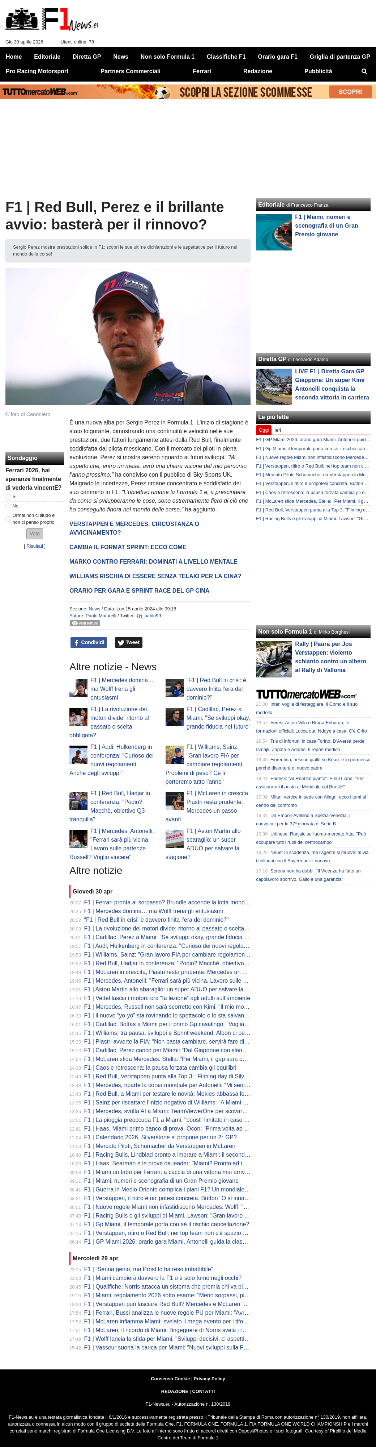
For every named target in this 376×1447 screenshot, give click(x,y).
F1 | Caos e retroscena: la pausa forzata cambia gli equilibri (160, 1068)
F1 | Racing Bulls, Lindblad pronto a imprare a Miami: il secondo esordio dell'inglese (191, 1155)
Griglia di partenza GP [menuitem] (340, 57)
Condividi (88, 642)
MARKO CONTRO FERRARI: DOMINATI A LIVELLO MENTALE (153, 562)
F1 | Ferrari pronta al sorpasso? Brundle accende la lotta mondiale (169, 902)
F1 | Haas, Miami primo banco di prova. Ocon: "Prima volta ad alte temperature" (186, 1128)
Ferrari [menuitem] (202, 71)
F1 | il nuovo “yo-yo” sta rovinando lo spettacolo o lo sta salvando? (169, 1015)
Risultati (34, 546)
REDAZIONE (174, 1391)
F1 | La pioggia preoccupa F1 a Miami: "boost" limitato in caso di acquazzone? (184, 1120)
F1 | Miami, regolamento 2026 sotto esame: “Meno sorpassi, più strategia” (179, 1295)
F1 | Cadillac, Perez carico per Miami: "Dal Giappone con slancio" (168, 1050)
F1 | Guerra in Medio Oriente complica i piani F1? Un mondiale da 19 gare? (180, 1189)
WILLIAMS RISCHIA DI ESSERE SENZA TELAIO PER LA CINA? (155, 576)
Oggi (264, 430)
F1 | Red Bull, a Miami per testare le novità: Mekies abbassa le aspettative (179, 1094)
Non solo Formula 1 (285, 632)
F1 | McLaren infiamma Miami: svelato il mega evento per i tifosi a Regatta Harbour (190, 1321)
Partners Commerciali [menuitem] (131, 71)
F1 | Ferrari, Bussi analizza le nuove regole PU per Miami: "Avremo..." (173, 1313)
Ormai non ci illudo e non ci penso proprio (34, 519)
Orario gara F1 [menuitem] (278, 57)
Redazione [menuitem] (257, 71)
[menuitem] (364, 71)
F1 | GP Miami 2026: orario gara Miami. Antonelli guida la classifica (170, 1242)
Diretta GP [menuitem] (87, 57)
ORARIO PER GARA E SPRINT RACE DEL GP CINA (139, 591)
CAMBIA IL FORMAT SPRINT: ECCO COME (127, 547)
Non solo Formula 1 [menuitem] (168, 57)
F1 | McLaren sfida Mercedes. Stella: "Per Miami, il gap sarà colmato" (173, 1059)
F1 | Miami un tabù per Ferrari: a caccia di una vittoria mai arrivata (168, 1172)
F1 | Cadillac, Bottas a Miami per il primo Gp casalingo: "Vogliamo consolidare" (185, 1024)
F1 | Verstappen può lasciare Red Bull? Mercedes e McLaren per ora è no (178, 1304)
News (94, 608)
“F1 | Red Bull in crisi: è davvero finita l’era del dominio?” (216, 689)
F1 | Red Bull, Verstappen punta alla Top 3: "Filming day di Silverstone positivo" (185, 1076)
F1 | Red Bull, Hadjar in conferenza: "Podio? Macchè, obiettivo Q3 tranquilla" (182, 963)
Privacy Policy (209, 1378)
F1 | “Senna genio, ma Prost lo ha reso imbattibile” (148, 1269)
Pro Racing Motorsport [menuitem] (37, 71)
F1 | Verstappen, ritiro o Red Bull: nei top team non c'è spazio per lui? (173, 1233)
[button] (34, 533)
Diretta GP (272, 359)
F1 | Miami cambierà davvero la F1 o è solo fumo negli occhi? (163, 1278)
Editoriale (271, 205)
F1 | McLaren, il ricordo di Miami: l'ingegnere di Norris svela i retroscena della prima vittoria (200, 1330)
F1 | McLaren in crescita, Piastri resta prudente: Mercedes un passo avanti (179, 972)
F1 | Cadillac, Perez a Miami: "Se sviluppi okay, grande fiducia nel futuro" (219, 718)
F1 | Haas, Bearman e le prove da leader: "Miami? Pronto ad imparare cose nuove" (190, 1163)
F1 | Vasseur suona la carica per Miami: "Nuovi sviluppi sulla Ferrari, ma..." (179, 1347)
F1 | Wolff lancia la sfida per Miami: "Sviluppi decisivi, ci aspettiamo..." (173, 1339)
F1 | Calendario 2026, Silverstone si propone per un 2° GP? (160, 1137)
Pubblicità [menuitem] (318, 71)
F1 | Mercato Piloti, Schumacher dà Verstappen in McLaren (160, 1146)
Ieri (277, 430)
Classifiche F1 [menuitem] (226, 57)
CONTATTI (203, 1391)
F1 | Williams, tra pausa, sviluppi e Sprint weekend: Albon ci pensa (169, 1033)
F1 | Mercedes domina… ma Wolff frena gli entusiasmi (122, 689)
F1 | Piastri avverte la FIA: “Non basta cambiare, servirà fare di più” (170, 1041)
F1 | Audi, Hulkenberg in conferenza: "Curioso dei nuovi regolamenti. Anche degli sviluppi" (199, 946)
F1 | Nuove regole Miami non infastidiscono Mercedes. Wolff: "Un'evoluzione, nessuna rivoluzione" (210, 1207)
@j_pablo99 (148, 615)
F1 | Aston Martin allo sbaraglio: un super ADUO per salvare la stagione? (177, 989)
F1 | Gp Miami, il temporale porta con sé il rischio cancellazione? (166, 1224)
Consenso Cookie (170, 1378)
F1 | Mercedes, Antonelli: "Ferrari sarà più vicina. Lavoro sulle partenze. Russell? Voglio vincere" (207, 981)
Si (15, 496)
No (15, 506)
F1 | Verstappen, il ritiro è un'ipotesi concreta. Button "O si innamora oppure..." (184, 1198)
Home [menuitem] (14, 57)
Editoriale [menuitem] (47, 57)
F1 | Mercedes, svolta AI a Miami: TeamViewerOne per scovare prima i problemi (186, 1111)
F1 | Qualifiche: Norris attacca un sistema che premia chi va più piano (173, 1287)
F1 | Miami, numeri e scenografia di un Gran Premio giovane (161, 1181)
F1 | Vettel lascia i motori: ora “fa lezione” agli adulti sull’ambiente (167, 998)
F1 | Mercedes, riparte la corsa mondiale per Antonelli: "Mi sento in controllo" (182, 1085)
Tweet (129, 642)
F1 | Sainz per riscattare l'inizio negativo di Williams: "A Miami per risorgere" (181, 1102)
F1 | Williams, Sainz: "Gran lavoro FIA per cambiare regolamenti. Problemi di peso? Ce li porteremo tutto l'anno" (205, 764)
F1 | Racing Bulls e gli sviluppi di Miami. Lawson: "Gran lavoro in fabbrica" (178, 1215)
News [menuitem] (120, 57)
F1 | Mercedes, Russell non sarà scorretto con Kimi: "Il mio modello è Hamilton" (185, 1007)
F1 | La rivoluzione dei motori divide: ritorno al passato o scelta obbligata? (178, 928)
